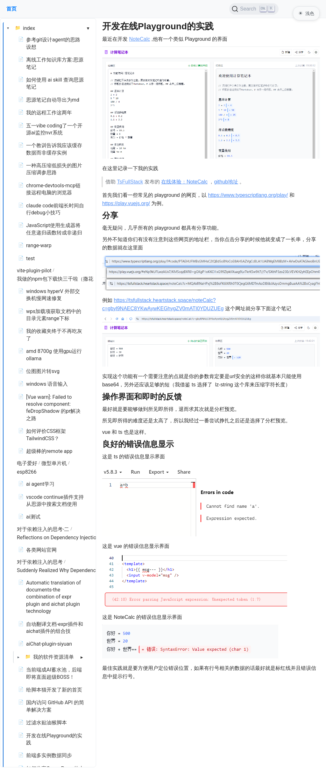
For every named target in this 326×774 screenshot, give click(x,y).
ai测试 (33, 517)
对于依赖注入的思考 (40, 562)
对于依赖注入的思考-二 (43, 529)
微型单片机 (54, 463)
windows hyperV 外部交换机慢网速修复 (53, 294)
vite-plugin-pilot (34, 271)
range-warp (39, 245)
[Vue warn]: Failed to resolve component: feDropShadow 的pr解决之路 (53, 407)
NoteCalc (139, 39)
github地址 (226, 181)
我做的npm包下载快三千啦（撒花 (55, 279)
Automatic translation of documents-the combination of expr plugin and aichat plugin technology (53, 597)
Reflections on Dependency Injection (58, 537)
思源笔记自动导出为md (52, 100)
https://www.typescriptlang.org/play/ (248, 195)
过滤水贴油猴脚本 (46, 723)
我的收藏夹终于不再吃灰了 (54, 334)
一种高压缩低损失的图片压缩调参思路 (54, 169)
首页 (11, 8)
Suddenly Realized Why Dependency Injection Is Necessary (83, 570)
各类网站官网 (41, 550)
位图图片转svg (43, 371)
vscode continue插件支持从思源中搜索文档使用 (55, 500)
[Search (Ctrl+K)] (254, 9)
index (29, 28)
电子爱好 (27, 463)
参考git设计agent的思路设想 (53, 43)
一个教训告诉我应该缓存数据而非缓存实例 (54, 148)
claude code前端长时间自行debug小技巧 (55, 209)
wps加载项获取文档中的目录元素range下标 (53, 314)
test (30, 258)
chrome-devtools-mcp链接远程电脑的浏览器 (53, 189)
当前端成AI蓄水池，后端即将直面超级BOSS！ (54, 673)
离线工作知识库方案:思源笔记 (54, 63)
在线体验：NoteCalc (184, 181)
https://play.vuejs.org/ (126, 203)
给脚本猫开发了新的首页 (54, 690)
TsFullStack (130, 181)
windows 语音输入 (47, 384)
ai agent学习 (40, 484)
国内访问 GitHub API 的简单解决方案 (55, 706)
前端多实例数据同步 (49, 755)
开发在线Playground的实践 (54, 739)
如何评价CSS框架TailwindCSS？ (46, 434)
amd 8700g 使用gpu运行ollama (54, 354)
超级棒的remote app (49, 451)
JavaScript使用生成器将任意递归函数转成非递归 (54, 228)
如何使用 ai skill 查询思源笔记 (55, 83)
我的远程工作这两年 (49, 113)
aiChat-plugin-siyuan (49, 644)
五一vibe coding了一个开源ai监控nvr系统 (54, 129)
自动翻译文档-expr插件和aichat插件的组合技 (54, 627)
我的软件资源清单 (53, 657)
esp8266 (27, 472)
